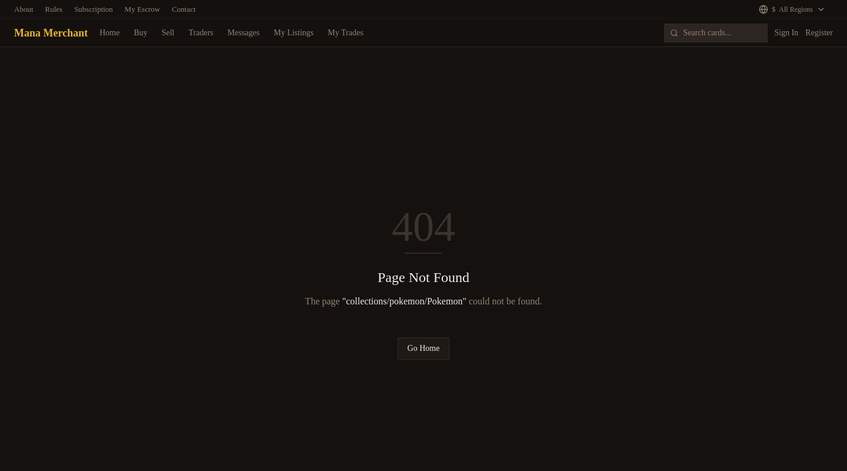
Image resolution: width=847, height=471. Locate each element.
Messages (243, 32)
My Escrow (142, 9)
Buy (140, 32)
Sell (168, 32)
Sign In (787, 32)
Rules (54, 9)
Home (109, 32)
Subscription (93, 9)
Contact (183, 9)
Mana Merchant (51, 33)
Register (819, 32)
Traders (201, 32)
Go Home (424, 348)
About (24, 9)
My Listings (294, 32)
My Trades (345, 32)
